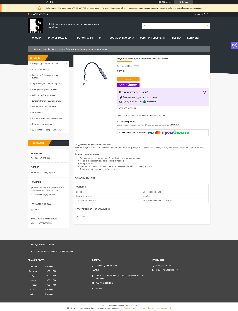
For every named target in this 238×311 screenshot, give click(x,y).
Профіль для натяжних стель (45, 63)
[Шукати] (207, 26)
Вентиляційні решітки (42, 124)
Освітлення (57, 49)
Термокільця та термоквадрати (46, 83)
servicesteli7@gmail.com (45, 194)
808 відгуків (167, 2)
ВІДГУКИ (176, 38)
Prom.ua (133, 305)
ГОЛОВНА (36, 38)
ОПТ (101, 38)
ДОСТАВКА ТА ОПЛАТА (122, 38)
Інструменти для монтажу (44, 107)
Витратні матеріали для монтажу (47, 118)
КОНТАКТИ (193, 38)
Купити (128, 79)
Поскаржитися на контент (135, 308)
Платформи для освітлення (44, 89)
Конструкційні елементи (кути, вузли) (45, 76)
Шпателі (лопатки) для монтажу (46, 101)
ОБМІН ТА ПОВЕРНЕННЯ (153, 38)
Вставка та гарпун (40, 69)
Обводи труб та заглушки (43, 95)
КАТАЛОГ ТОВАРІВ (57, 38)
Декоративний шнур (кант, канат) (47, 130)
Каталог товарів (42, 49)
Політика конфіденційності (159, 308)
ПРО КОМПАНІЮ (84, 38)
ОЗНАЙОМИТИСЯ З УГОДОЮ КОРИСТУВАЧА (53, 251)
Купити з (128, 84)
